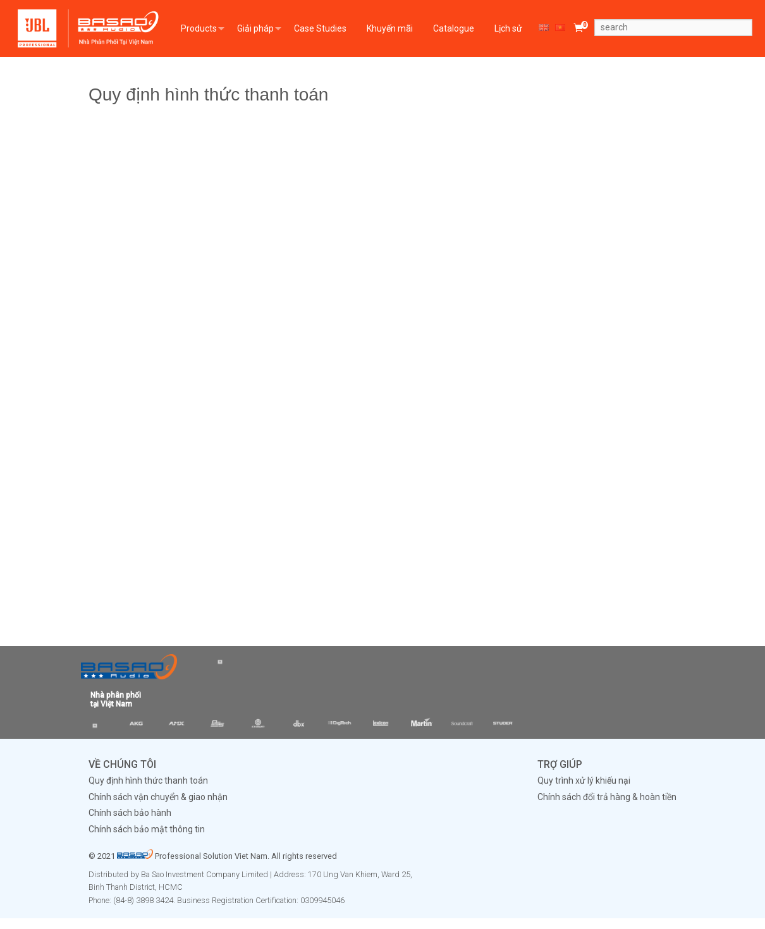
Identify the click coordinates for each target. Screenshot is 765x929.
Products (199, 28)
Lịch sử (508, 28)
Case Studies (320, 28)
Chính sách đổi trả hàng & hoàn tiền (606, 797)
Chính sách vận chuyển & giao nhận (158, 797)
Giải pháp (255, 28)
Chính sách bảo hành (130, 813)
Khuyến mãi (390, 28)
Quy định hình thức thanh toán (148, 780)
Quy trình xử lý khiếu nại (583, 780)
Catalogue (453, 28)
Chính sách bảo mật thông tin (147, 829)
